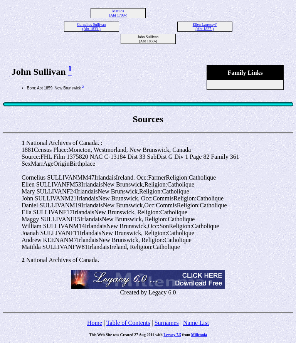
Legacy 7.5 (172, 335)
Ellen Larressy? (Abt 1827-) (205, 26)
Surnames (167, 322)
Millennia (199, 335)
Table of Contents (128, 322)
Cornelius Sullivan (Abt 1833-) (91, 26)
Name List (196, 322)
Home (94, 322)
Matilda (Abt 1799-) (118, 13)
